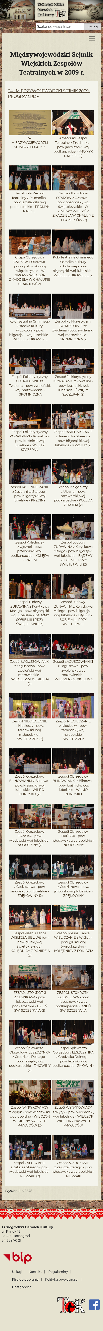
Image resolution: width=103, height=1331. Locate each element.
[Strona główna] (71, 1305)
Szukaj (93, 26)
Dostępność (21, 1287)
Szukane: (44, 26)
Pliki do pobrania (25, 1279)
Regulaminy (58, 1272)
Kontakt (35, 1272)
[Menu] (92, 39)
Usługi (17, 1272)
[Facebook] (94, 1304)
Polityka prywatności (61, 1279)
